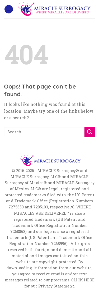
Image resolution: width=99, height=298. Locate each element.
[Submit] (89, 132)
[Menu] (8, 9)
